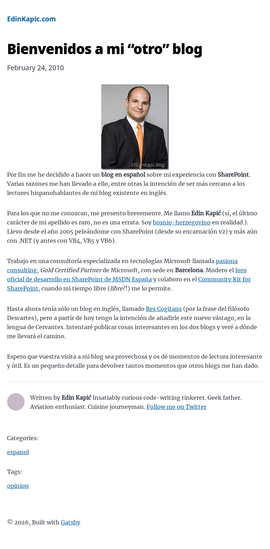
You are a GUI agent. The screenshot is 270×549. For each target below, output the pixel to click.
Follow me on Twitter (176, 406)
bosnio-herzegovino (182, 222)
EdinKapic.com (31, 19)
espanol (18, 452)
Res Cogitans (164, 308)
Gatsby (70, 522)
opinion (18, 485)
